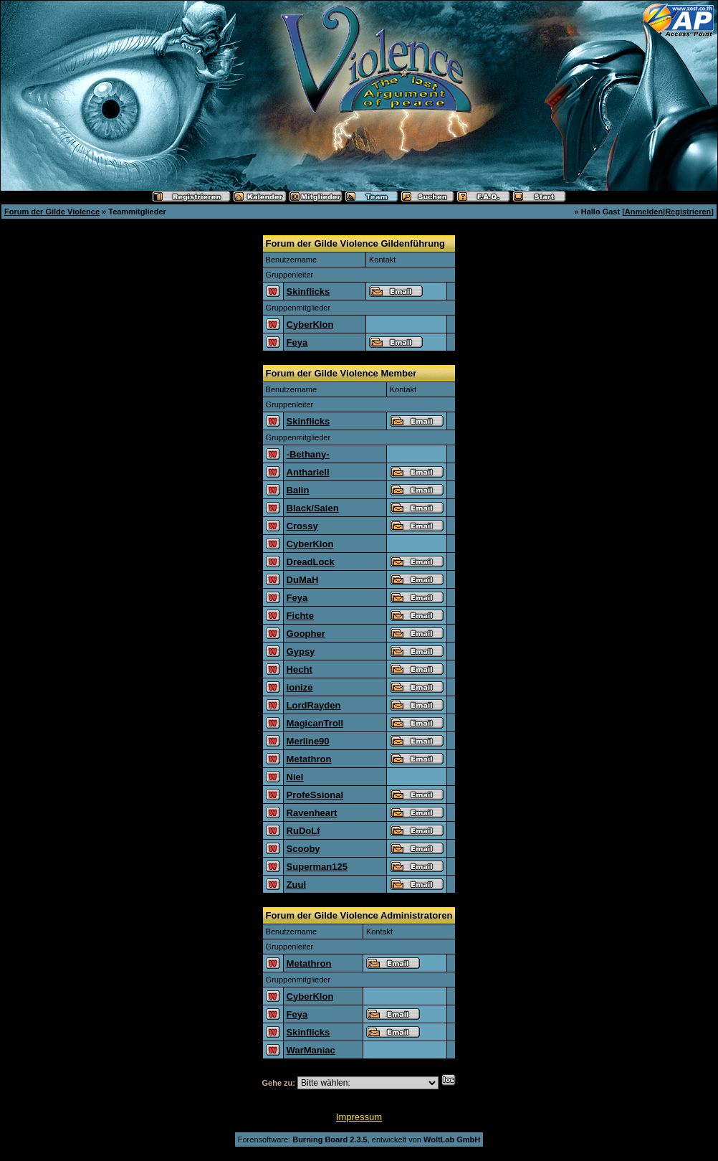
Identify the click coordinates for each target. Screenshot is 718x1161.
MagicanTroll (315, 723)
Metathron (309, 759)
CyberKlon (310, 324)
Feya (297, 342)
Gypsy (301, 651)
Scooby (303, 848)
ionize (300, 687)
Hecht (299, 669)
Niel (295, 777)
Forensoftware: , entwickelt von (359, 1139)
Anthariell (308, 472)
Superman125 (317, 866)
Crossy (302, 526)
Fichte (300, 615)
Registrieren (688, 211)
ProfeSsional (315, 795)
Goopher (306, 633)
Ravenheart (312, 812)
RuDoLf (303, 830)
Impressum (359, 1117)
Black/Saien (313, 508)
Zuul (296, 884)
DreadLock (311, 561)
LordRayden (314, 705)
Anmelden (644, 211)
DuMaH (303, 579)
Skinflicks (308, 291)
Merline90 (308, 741)
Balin (298, 490)
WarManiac (311, 1050)
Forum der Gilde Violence (52, 211)
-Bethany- (308, 454)
